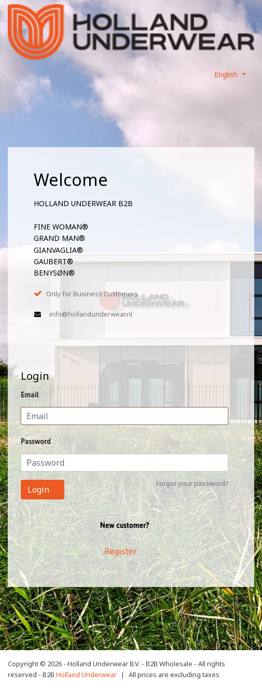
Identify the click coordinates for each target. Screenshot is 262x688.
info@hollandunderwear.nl (90, 314)
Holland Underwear (86, 674)
